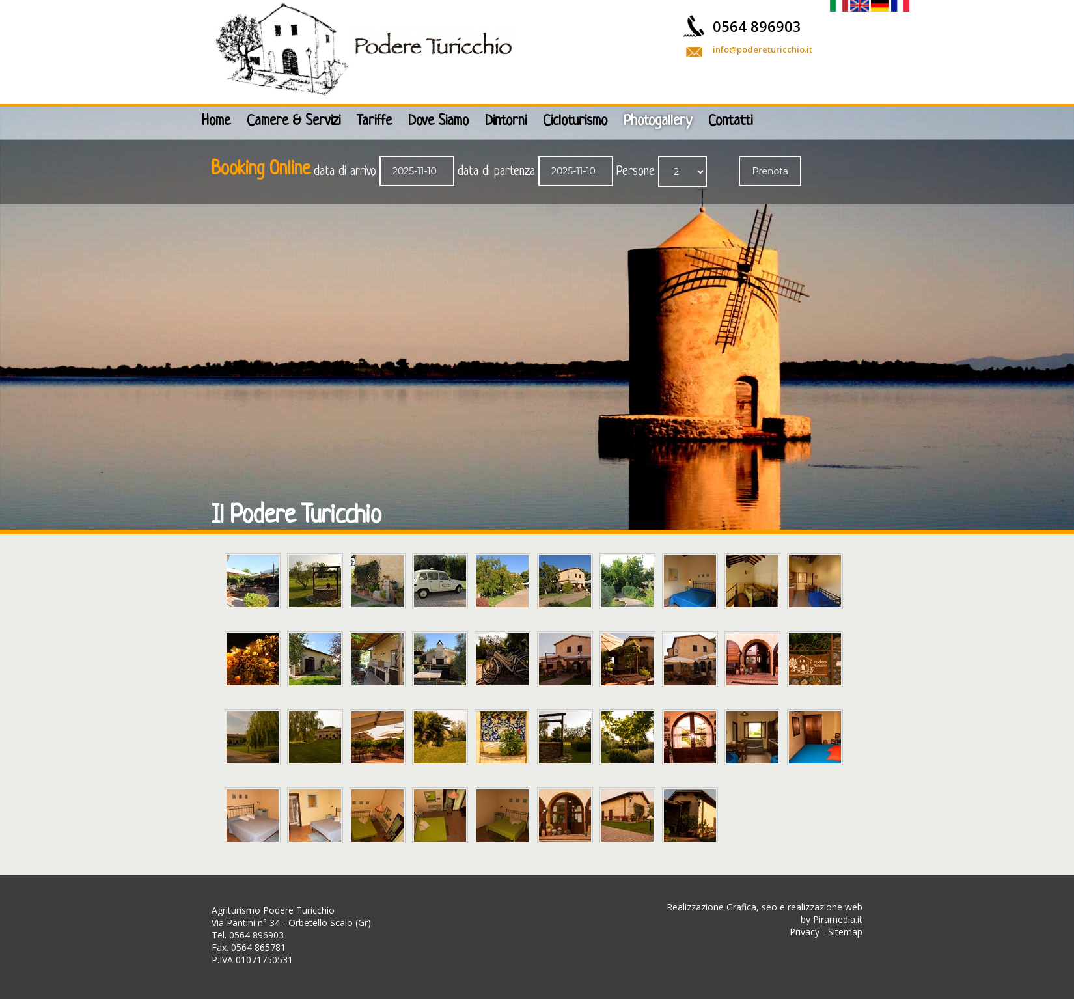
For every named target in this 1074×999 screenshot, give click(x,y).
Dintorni (506, 121)
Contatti (730, 121)
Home (216, 121)
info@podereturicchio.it (762, 49)
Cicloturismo (575, 121)
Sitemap (845, 931)
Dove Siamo (438, 121)
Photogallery (658, 121)
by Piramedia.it (831, 919)
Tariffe (374, 121)
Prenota (770, 171)
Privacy (804, 931)
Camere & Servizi (293, 121)
